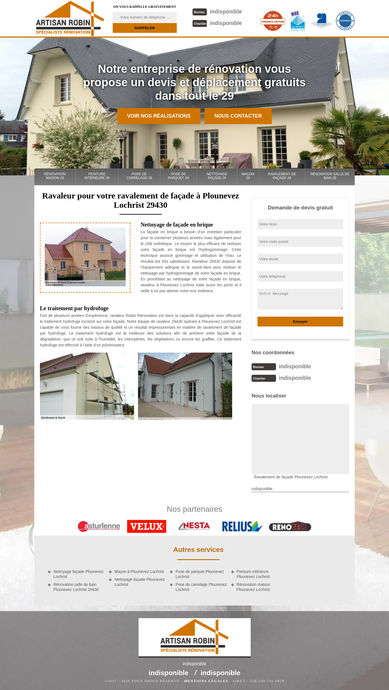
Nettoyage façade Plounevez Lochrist (78, 573)
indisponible (217, 11)
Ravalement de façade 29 (282, 176)
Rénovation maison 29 (55, 176)
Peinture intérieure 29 (96, 176)
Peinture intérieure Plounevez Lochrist (253, 573)
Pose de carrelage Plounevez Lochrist (201, 586)
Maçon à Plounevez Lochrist (139, 571)
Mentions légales (206, 680)
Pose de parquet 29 (178, 176)
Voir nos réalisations (159, 116)
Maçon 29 (248, 176)
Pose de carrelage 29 (139, 176)
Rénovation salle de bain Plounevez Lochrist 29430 (76, 586)
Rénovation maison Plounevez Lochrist (253, 586)
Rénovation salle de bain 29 (330, 176)
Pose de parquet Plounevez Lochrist (199, 573)
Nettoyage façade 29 (217, 176)
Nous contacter (238, 116)
